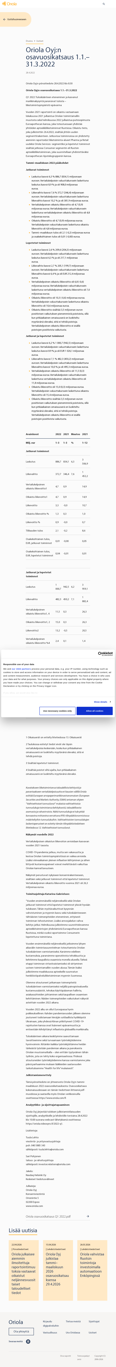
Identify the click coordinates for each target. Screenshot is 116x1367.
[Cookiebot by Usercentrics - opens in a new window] (100, 654)
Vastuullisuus (50, 1332)
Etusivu (29, 41)
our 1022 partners (21, 669)
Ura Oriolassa (73, 1332)
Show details (100, 702)
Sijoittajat (94, 1321)
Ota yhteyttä (21, 1331)
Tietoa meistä (73, 1321)
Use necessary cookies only (57, 711)
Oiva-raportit (65, 1356)
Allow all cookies (94, 711)
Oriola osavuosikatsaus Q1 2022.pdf (48, 1216)
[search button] (102, 4)
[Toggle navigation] (112, 4)
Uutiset (39, 41)
